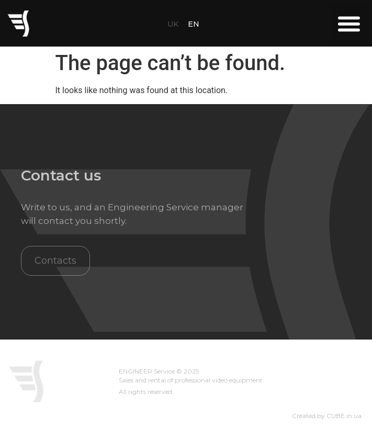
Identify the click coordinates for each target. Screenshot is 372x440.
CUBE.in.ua (344, 416)
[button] (349, 23)
